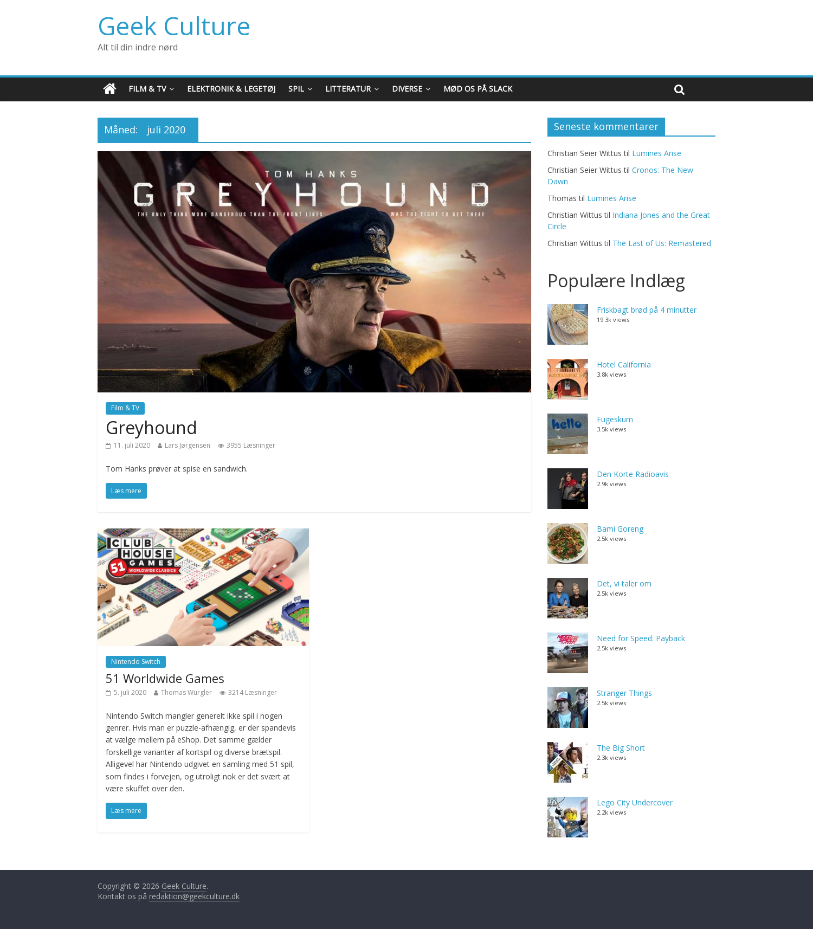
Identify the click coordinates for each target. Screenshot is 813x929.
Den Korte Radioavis (633, 474)
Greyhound (151, 427)
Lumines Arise (656, 153)
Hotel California (624, 364)
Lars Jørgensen (187, 445)
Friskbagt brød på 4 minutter (646, 310)
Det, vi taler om (624, 583)
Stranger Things (624, 693)
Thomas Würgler (186, 692)
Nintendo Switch (135, 661)
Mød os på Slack (477, 88)
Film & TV (147, 88)
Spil (296, 88)
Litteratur (348, 88)
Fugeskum (615, 419)
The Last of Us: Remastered (661, 243)
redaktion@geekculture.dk (194, 896)
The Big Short (621, 748)
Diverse (407, 88)
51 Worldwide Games (165, 678)
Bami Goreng (620, 529)
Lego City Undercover (635, 802)
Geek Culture (174, 25)
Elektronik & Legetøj (231, 88)
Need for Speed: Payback (641, 638)
